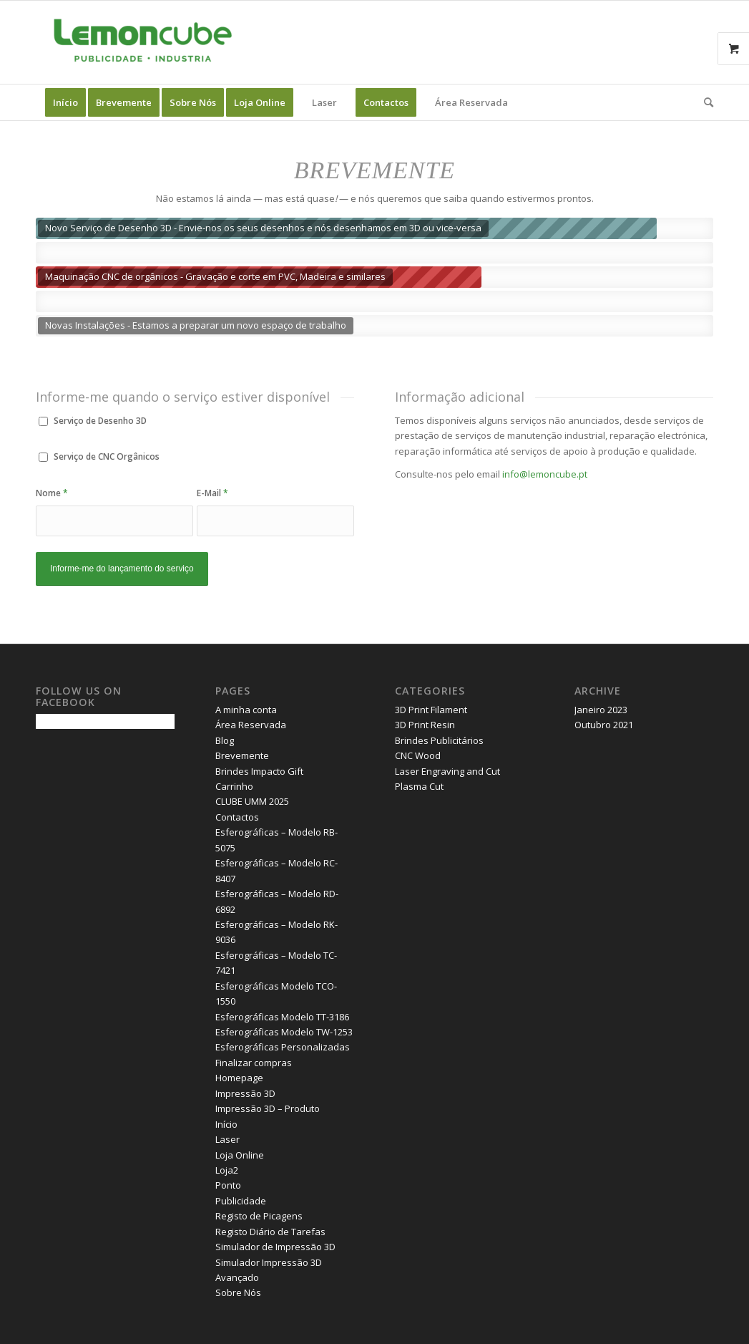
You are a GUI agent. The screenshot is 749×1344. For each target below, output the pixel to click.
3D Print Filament (431, 709)
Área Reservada (250, 724)
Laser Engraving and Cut (447, 771)
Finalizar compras (253, 1062)
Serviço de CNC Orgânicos (107, 456)
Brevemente (242, 755)
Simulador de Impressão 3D (275, 1246)
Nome (52, 493)
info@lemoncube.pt (544, 474)
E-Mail (212, 493)
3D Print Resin (425, 724)
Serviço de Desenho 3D (100, 421)
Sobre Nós (238, 1292)
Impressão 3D (245, 1093)
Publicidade (240, 1200)
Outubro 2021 (603, 724)
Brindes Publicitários (439, 740)
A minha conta (246, 709)
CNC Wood (418, 755)
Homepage (239, 1077)
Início (226, 1124)
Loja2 (226, 1170)
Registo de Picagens (259, 1215)
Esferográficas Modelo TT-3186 (282, 1016)
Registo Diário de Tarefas (270, 1231)
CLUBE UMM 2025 (252, 801)
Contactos (237, 817)
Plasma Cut (419, 786)
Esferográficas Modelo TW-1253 (284, 1031)
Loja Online (239, 1155)
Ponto (228, 1185)
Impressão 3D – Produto (267, 1108)
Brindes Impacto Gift (259, 771)
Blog (224, 740)
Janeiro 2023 (600, 709)
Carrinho (234, 786)
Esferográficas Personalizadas (282, 1046)
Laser (227, 1139)
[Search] (704, 102)
